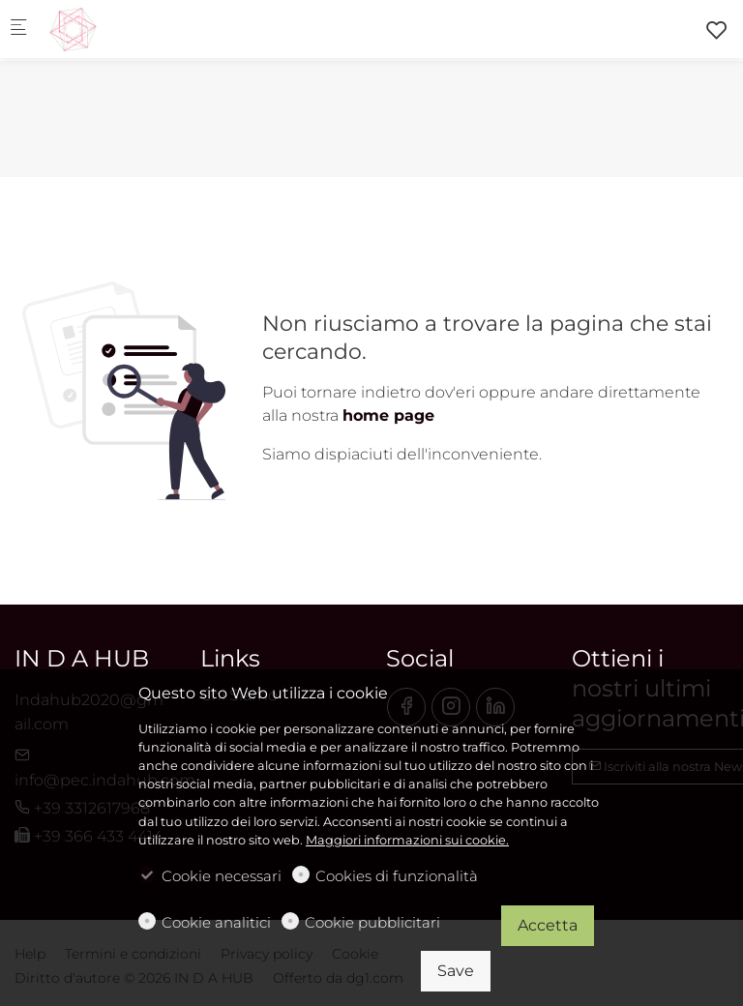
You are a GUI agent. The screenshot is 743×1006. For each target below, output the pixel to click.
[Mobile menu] (18, 29)
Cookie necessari (222, 876)
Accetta (548, 925)
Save (455, 971)
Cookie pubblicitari (372, 922)
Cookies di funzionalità (396, 876)
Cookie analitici (216, 922)
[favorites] (717, 30)
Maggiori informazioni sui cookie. (407, 840)
